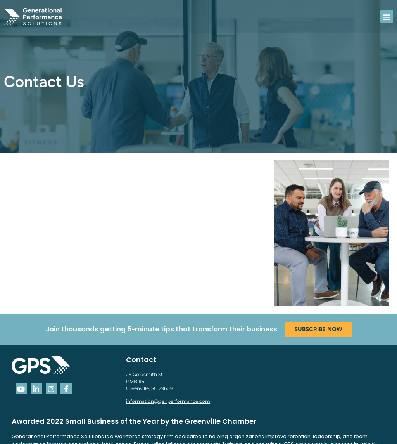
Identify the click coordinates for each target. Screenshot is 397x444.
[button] (386, 16)
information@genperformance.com (168, 401)
